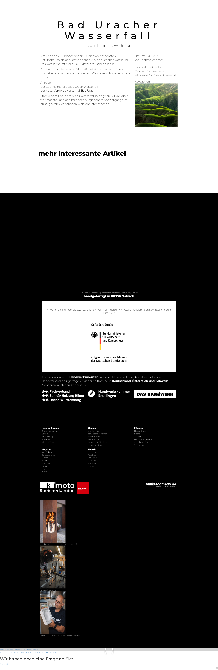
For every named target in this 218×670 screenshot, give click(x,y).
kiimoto (92, 428)
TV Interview (139, 445)
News (44, 471)
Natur (44, 469)
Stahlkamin (93, 439)
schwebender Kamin (97, 433)
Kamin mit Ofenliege (97, 442)
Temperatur (139, 436)
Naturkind (159, 75)
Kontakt (92, 449)
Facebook (95, 292)
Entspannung (48, 455)
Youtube (126, 292)
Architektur (47, 452)
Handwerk (47, 463)
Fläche (137, 433)
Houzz (135, 292)
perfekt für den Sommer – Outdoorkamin (19, 649)
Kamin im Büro (95, 445)
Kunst (44, 466)
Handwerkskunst (50, 428)
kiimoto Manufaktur (9, 652)
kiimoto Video (48, 442)
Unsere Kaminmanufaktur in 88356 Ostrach (39, 652)
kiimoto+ (138, 428)
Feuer (44, 460)
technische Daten (142, 442)
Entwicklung (48, 436)
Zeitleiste (45, 433)
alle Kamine (93, 431)
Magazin (46, 449)
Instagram (106, 292)
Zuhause (46, 439)
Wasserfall (171, 75)
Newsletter (85, 292)
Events (45, 457)
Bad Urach (141, 67)
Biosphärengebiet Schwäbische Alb (150, 73)
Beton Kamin (94, 436)
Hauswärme (140, 431)
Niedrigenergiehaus (143, 439)
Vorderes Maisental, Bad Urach (74, 90)
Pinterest (116, 292)
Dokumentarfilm (50, 431)
